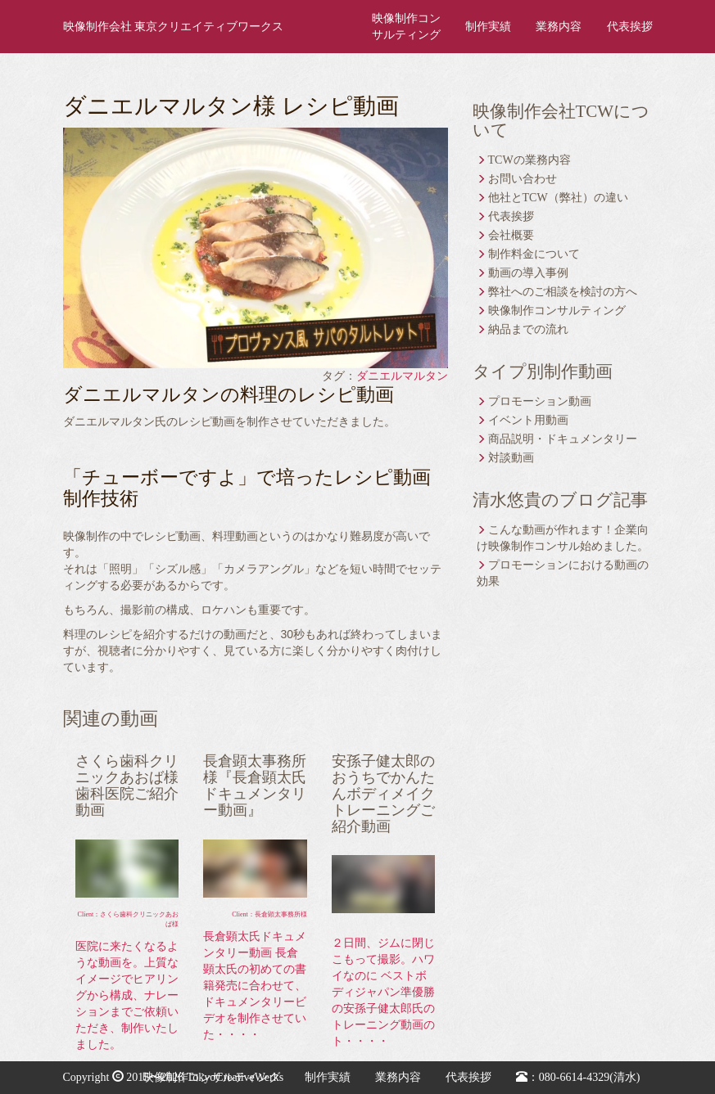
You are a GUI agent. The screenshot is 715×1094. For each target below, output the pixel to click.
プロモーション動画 (539, 401)
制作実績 (488, 26)
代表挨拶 (630, 26)
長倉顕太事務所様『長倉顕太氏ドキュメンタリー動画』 (254, 785)
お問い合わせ (522, 179)
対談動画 (511, 458)
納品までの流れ (528, 329)
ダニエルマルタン (402, 376)
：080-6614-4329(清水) (578, 1076)
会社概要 (511, 235)
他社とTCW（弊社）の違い (558, 197)
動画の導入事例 (528, 273)
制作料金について (534, 254)
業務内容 (559, 26)
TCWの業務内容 (529, 160)
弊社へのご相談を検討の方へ (562, 292)
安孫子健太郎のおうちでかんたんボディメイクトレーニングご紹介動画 (383, 793)
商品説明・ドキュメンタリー (562, 439)
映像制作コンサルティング (406, 26)
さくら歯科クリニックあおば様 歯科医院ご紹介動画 (127, 785)
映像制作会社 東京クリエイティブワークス (173, 26)
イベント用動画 (528, 420)
